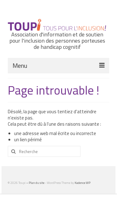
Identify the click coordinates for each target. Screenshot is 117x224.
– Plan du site (35, 182)
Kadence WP (82, 182)
